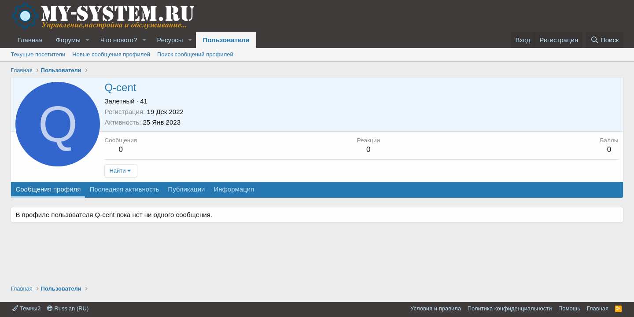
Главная (29, 40)
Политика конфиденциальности (510, 308)
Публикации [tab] (186, 189)
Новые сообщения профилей (111, 54)
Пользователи (226, 40)
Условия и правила (435, 308)
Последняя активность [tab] (124, 189)
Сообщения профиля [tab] (48, 189)
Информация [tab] (234, 189)
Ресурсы (170, 40)
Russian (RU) (68, 308)
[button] (87, 40)
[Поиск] (604, 40)
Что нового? (118, 40)
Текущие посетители (38, 54)
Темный (26, 308)
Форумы (68, 40)
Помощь (569, 308)
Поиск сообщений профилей (195, 54)
